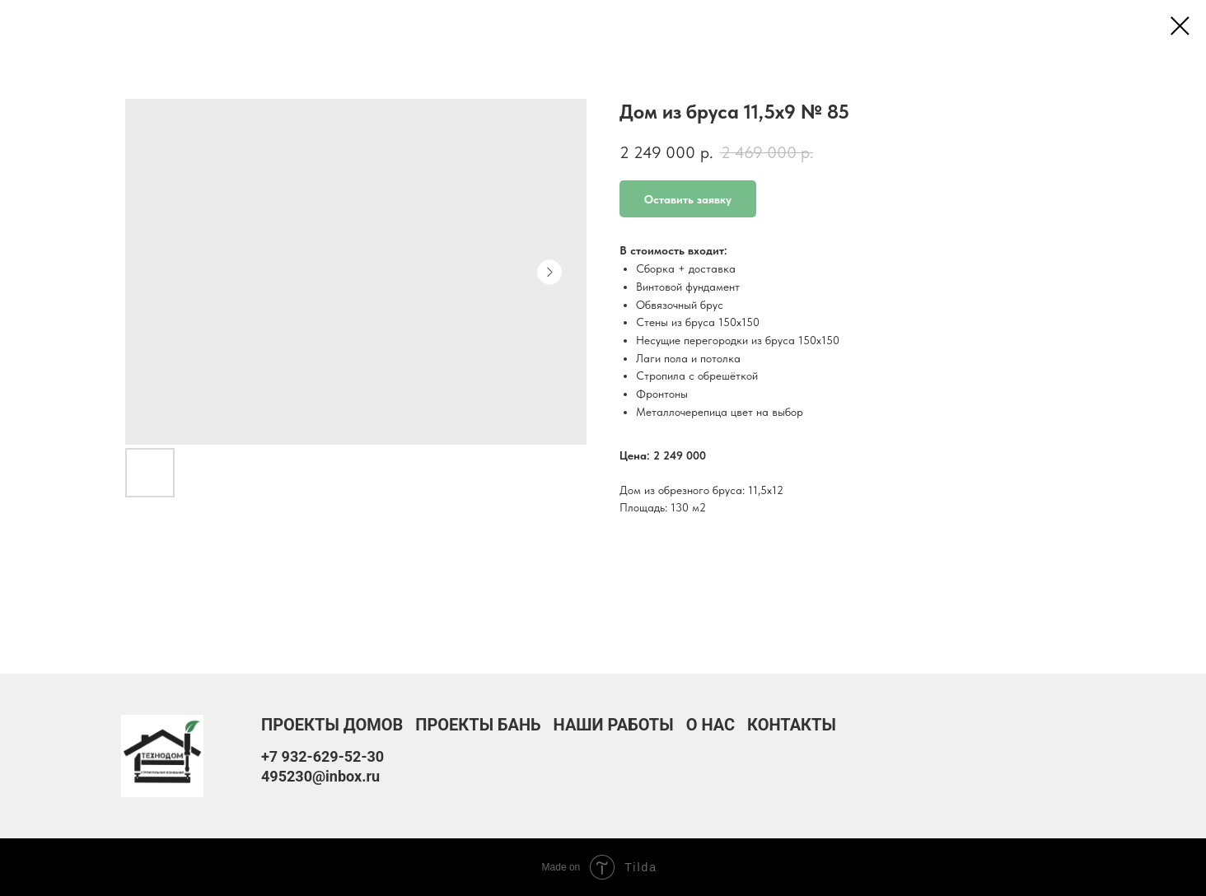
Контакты (791, 725)
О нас (710, 725)
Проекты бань (477, 725)
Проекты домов (332, 725)
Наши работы (614, 725)
